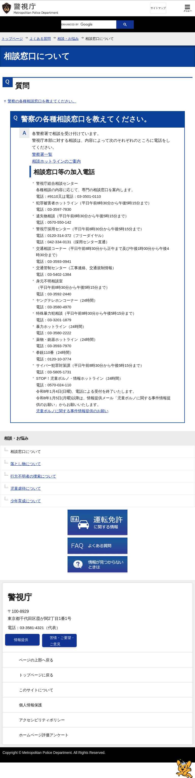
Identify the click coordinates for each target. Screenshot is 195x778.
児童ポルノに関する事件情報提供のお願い (72, 411)
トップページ (12, 39)
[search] (84, 24)
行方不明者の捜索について (33, 476)
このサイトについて (36, 690)
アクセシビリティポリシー (42, 720)
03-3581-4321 (32, 628)
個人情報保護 (30, 705)
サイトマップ (158, 8)
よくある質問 (40, 39)
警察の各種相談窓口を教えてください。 (42, 101)
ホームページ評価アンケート (44, 735)
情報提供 (21, 640)
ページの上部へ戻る (36, 660)
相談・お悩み (68, 39)
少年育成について (25, 501)
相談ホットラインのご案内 (56, 161)
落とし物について (25, 464)
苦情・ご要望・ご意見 (62, 641)
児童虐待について (25, 488)
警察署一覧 (42, 154)
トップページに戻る (36, 675)
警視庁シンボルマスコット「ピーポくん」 (184, 768)
